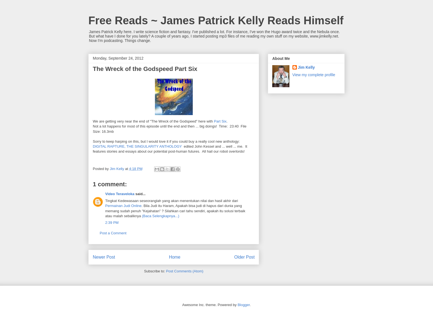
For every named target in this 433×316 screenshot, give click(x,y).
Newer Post (104, 257)
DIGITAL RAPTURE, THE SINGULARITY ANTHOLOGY (137, 146)
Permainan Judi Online (123, 206)
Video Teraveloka (119, 194)
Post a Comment (113, 233)
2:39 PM (111, 223)
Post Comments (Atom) (184, 271)
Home (175, 257)
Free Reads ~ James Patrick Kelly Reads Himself (216, 20)
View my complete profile (313, 75)
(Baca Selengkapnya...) (160, 216)
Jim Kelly (306, 67)
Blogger (243, 305)
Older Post (244, 257)
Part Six (220, 121)
